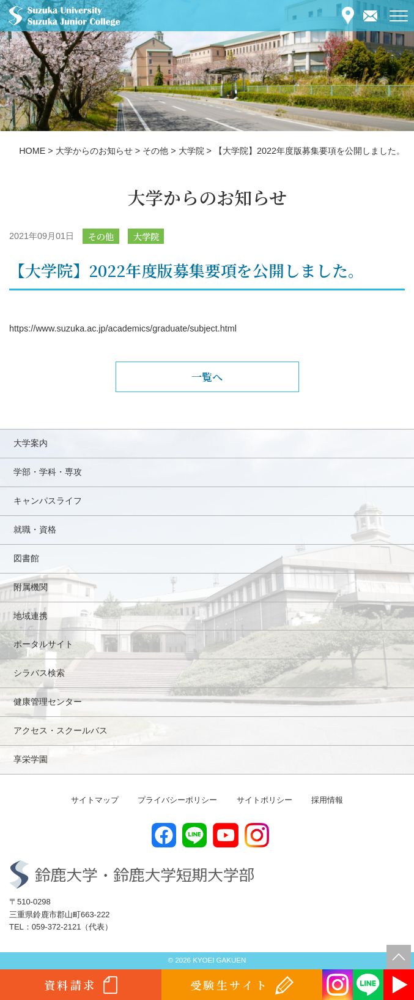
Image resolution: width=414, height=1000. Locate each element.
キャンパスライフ (47, 501)
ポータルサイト (43, 644)
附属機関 (30, 587)
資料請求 (70, 985)
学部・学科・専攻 (47, 472)
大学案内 (30, 443)
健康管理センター (47, 701)
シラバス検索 (39, 673)
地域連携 (30, 616)
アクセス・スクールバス (60, 730)
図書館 (26, 558)
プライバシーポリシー (177, 800)
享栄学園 (30, 759)
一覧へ (207, 376)
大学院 (146, 236)
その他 (101, 236)
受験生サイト (229, 985)
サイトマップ (95, 800)
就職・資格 (34, 529)
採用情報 (327, 800)
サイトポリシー (264, 800)
